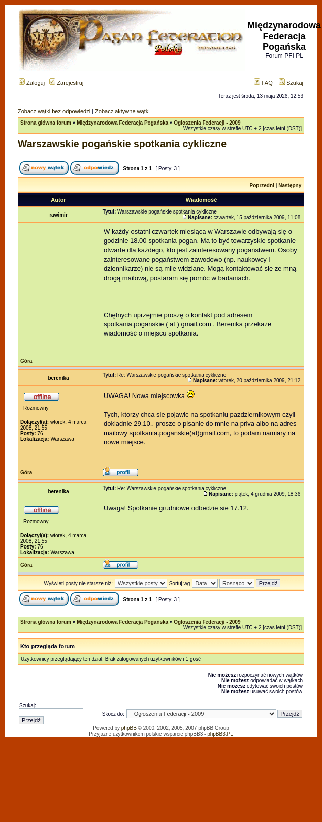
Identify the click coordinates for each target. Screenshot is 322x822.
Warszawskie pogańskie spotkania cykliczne (122, 143)
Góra (26, 361)
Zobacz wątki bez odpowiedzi (54, 111)
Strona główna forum (45, 123)
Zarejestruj (66, 83)
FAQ (263, 83)
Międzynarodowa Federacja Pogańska (122, 123)
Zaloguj (32, 83)
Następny (289, 185)
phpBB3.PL (220, 734)
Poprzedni (262, 185)
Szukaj (291, 83)
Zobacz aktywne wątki (122, 111)
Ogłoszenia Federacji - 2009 (207, 123)
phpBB (129, 728)
